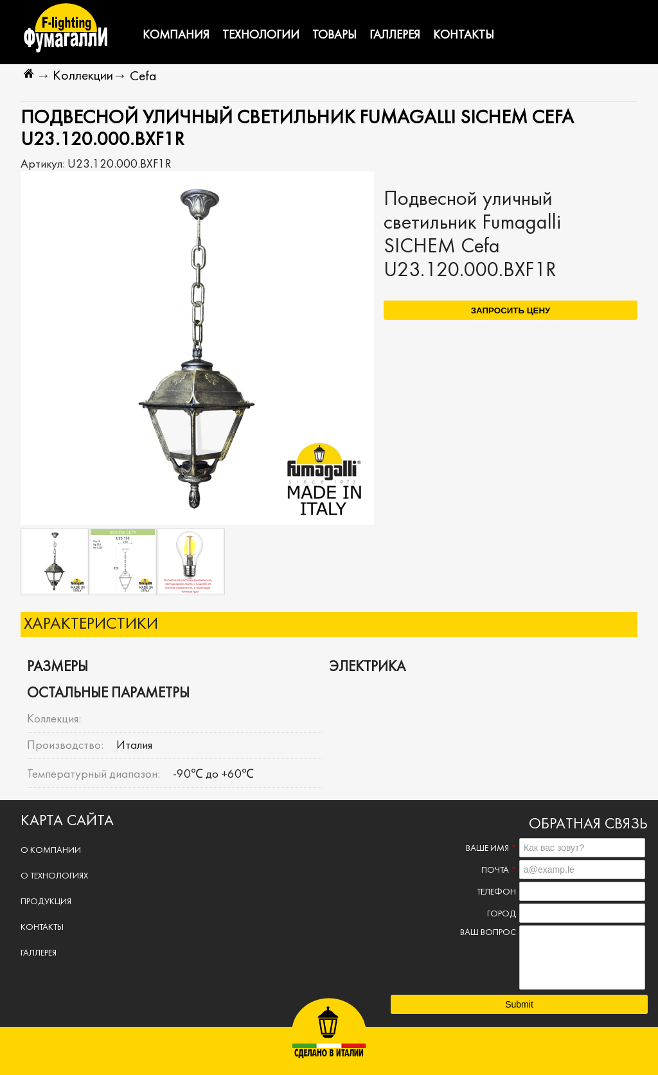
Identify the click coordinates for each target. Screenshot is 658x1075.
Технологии (260, 35)
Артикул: (44, 164)
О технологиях (54, 876)
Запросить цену (511, 310)
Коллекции (83, 76)
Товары (334, 35)
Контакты (463, 35)
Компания (176, 35)
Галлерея (394, 35)
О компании (51, 850)
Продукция (46, 902)
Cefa (143, 76)
